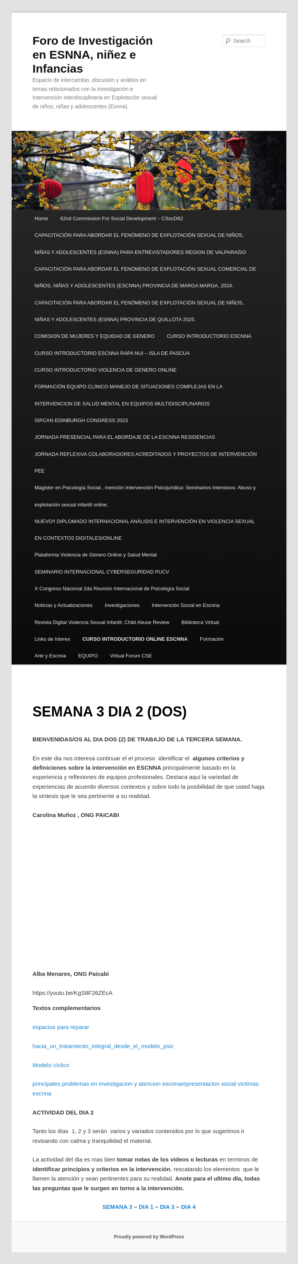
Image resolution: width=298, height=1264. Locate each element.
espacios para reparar (61, 1027)
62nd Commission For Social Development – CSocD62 (121, 218)
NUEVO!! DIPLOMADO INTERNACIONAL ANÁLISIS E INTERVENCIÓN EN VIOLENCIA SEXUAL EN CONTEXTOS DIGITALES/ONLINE (145, 529)
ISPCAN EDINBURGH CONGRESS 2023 (81, 420)
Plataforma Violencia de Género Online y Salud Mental (96, 555)
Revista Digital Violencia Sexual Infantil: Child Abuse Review (102, 622)
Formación (212, 639)
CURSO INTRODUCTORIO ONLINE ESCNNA (134, 639)
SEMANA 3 (117, 1206)
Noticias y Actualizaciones (64, 605)
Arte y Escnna (50, 656)
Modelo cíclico (51, 1065)
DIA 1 (146, 1206)
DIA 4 (188, 1206)
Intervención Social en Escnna (186, 605)
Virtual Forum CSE (131, 656)
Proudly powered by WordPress (149, 1237)
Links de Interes (52, 639)
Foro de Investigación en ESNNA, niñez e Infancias (93, 54)
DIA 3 (167, 1206)
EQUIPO (88, 656)
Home (41, 218)
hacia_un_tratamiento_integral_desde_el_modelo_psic (103, 1046)
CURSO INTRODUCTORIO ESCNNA (209, 336)
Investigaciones (122, 605)
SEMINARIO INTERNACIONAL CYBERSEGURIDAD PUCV (102, 572)
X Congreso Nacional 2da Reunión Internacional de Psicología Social (112, 588)
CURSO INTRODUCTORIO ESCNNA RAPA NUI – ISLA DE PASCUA (112, 353)
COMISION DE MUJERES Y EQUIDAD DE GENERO (94, 336)
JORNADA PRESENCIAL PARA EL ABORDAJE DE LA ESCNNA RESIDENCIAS (125, 437)
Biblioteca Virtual (200, 622)
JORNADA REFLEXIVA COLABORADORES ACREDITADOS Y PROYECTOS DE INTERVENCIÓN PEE (146, 462)
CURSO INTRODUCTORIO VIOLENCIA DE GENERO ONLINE (107, 370)
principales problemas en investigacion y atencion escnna (107, 1083)
